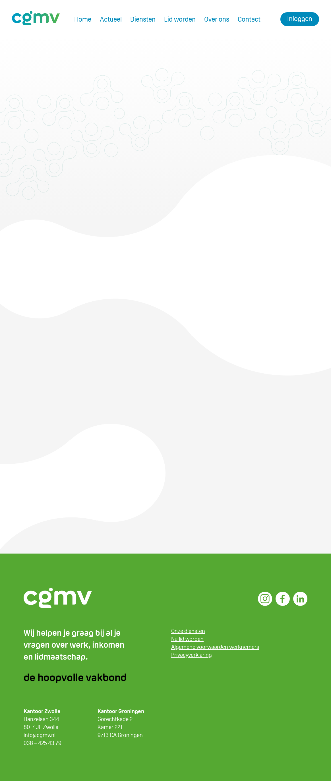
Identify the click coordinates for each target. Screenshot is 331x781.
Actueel (111, 19)
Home (82, 19)
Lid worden (180, 19)
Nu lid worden (187, 639)
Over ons (216, 19)
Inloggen (299, 18)
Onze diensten (188, 631)
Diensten (143, 19)
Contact (249, 19)
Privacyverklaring (191, 654)
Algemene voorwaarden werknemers (215, 647)
